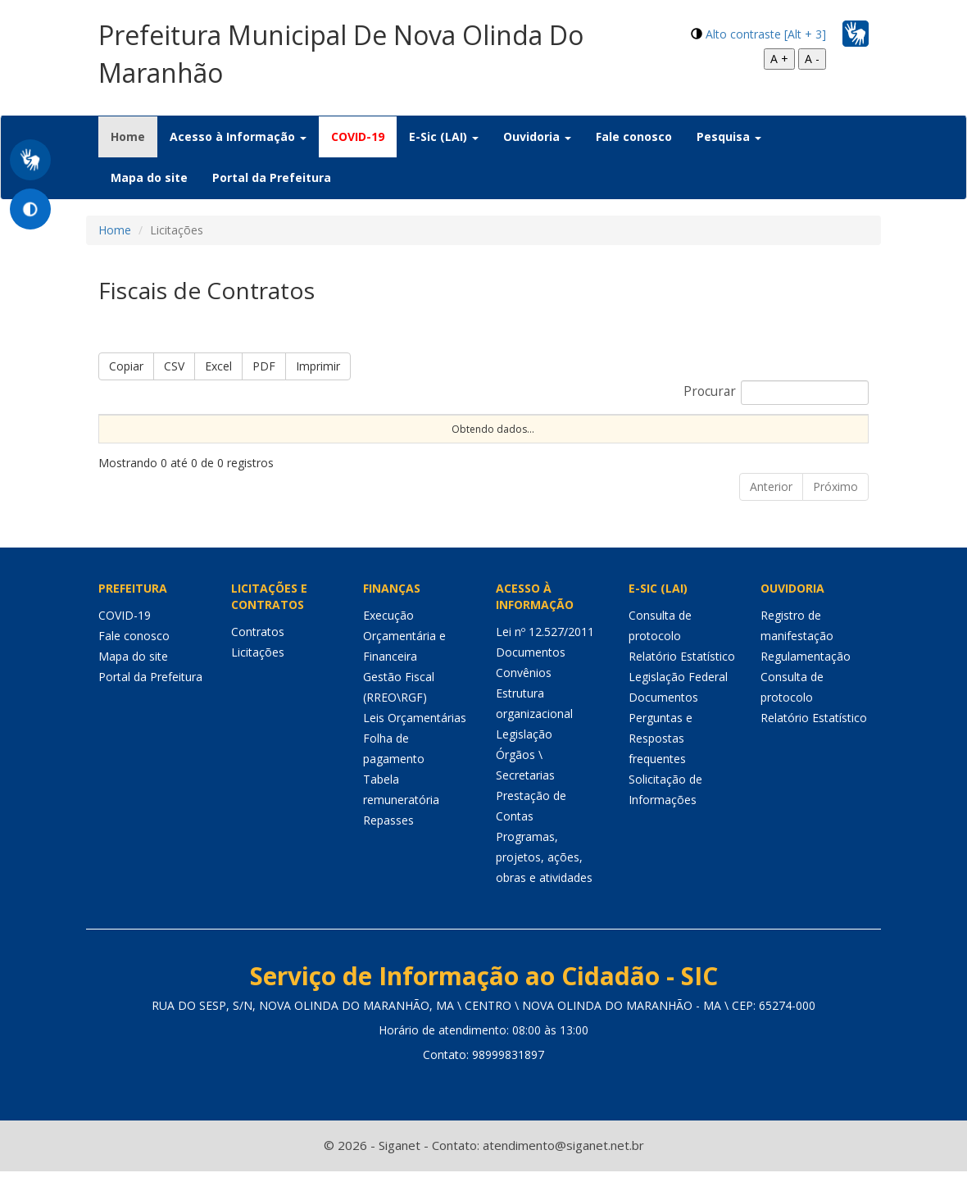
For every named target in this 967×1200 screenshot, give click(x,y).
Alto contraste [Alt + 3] (766, 34)
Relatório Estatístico (682, 685)
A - (812, 58)
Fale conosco (634, 136)
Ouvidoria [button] (537, 136)
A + (779, 58)
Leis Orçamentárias (414, 746)
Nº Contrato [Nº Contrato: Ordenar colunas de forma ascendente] (351, 428)
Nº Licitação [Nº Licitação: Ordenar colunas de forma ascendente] (497, 428)
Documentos (530, 681)
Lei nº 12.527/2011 (545, 660)
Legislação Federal (678, 705)
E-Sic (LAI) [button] (444, 136)
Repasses (388, 849)
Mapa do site (149, 177)
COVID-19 (357, 136)
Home (134, 136)
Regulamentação (805, 685)
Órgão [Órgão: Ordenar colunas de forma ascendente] (731, 428)
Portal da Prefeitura (271, 177)
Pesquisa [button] (729, 136)
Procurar (776, 392)
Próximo (835, 515)
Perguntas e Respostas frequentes (660, 767)
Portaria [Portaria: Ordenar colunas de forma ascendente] (224, 428)
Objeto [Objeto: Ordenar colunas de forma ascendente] (629, 428)
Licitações (257, 681)
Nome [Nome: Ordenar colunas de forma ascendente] (121, 428)
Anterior (771, 515)
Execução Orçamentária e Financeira (404, 664)
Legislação (524, 762)
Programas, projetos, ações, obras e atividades (544, 885)
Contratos (257, 660)
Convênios (524, 701)
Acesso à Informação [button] (238, 136)
